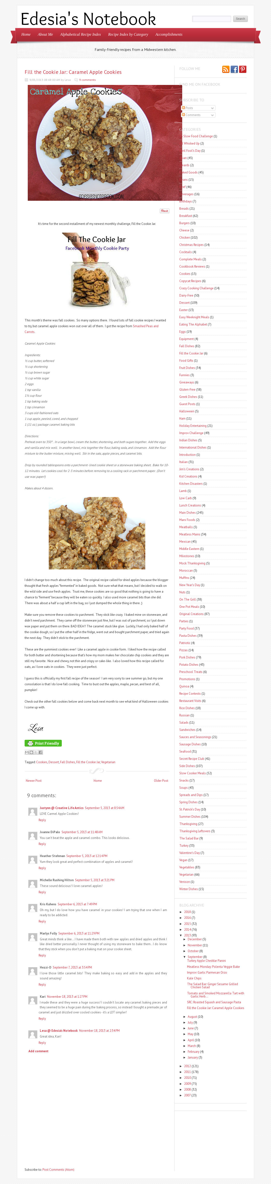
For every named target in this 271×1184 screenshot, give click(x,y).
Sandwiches (187, 730)
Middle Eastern (189, 549)
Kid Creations (188, 476)
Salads (183, 722)
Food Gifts (186, 361)
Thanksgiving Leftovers (194, 831)
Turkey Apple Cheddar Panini (206, 961)
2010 (187, 1078)
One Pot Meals (189, 607)
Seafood (185, 751)
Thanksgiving (188, 824)
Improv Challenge (191, 433)
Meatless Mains (189, 534)
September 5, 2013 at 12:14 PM (86, 856)
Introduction (187, 455)
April (191, 1040)
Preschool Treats (190, 672)
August (192, 1017)
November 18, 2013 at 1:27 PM (67, 997)
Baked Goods (188, 172)
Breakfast (185, 216)
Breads (184, 209)
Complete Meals (190, 259)
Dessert (54, 762)
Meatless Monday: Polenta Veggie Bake (213, 967)
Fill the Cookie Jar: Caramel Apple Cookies (73, 72)
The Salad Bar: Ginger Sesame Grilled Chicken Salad (212, 985)
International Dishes (193, 447)
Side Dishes (187, 766)
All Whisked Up (189, 143)
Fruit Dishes (187, 368)
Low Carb (185, 498)
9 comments (87, 80)
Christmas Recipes (191, 245)
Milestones (186, 556)
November (195, 945)
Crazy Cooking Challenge (196, 288)
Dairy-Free (186, 295)
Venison (184, 882)
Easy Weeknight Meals (194, 317)
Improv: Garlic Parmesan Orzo (207, 972)
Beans (183, 180)
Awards (184, 165)
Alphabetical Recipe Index (80, 34)
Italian (183, 462)
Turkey (183, 846)
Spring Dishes (188, 802)
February (193, 1052)
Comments (191, 115)
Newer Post (34, 781)
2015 (187, 924)
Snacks (184, 780)
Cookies (41, 762)
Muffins (184, 578)
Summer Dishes (190, 817)
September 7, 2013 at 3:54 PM (72, 967)
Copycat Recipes (190, 281)
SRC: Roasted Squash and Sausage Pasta (214, 1002)
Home (26, 34)
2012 (187, 1066)
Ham (182, 418)
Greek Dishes (188, 397)
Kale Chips (194, 978)
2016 (187, 918)
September (195, 957)
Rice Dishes (187, 708)
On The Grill (187, 599)
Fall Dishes (67, 762)
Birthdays (185, 201)
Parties (183, 621)
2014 (187, 930)
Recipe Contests (190, 694)
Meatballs (186, 527)
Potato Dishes (188, 665)
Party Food (186, 628)
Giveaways (186, 382)
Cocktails (185, 252)
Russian (184, 715)
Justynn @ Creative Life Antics (61, 808)
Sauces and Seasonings (195, 737)
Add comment (38, 1051)
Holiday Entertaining (193, 426)
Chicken (184, 237)
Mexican (185, 542)
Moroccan (186, 570)
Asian (183, 158)
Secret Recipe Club (191, 759)
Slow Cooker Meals (192, 773)
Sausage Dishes (190, 744)
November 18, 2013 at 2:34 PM (99, 1031)
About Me (45, 34)
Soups (183, 788)
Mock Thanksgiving (192, 563)
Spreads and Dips (191, 795)
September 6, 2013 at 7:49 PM (77, 904)
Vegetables (186, 867)
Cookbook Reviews (192, 266)
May (190, 1034)
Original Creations (191, 614)
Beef (182, 187)
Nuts (182, 592)
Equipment (186, 339)
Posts (187, 108)
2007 (187, 1095)
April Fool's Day (190, 151)
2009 (187, 1084)
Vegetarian (108, 762)
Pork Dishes (187, 657)
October (193, 951)
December (195, 939)
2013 (187, 935)
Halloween (186, 411)
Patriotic (184, 643)
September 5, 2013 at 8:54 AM (104, 808)
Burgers (184, 223)
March (192, 1046)
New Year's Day (189, 585)
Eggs (182, 332)
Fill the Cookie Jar (88, 762)
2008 (187, 1089)
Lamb (183, 491)
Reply (42, 820)
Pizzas (183, 650)
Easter (183, 310)
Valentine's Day (189, 853)
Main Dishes (187, 513)
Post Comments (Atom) (58, 1170)
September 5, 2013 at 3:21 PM (94, 880)
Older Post (161, 781)
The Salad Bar (189, 838)
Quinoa (184, 686)
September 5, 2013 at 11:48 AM (82, 832)
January (193, 1057)
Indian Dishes (188, 440)
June (191, 1028)
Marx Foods (187, 520)
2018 (187, 912)
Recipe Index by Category (128, 34)
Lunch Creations (190, 505)
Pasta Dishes (188, 636)
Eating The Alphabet (193, 324)
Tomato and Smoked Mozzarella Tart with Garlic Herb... (215, 994)
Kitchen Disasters (191, 484)
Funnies (184, 375)
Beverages (186, 194)
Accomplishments (168, 34)
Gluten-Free (187, 390)
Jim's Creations (189, 469)
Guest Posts (187, 404)
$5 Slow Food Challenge (196, 136)
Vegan (183, 860)
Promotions (187, 679)
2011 (187, 1072)
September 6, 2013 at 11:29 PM (78, 933)
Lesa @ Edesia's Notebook (59, 1031)
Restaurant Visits (190, 701)
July (190, 1022)
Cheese (184, 230)
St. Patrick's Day (189, 809)
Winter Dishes (188, 889)
